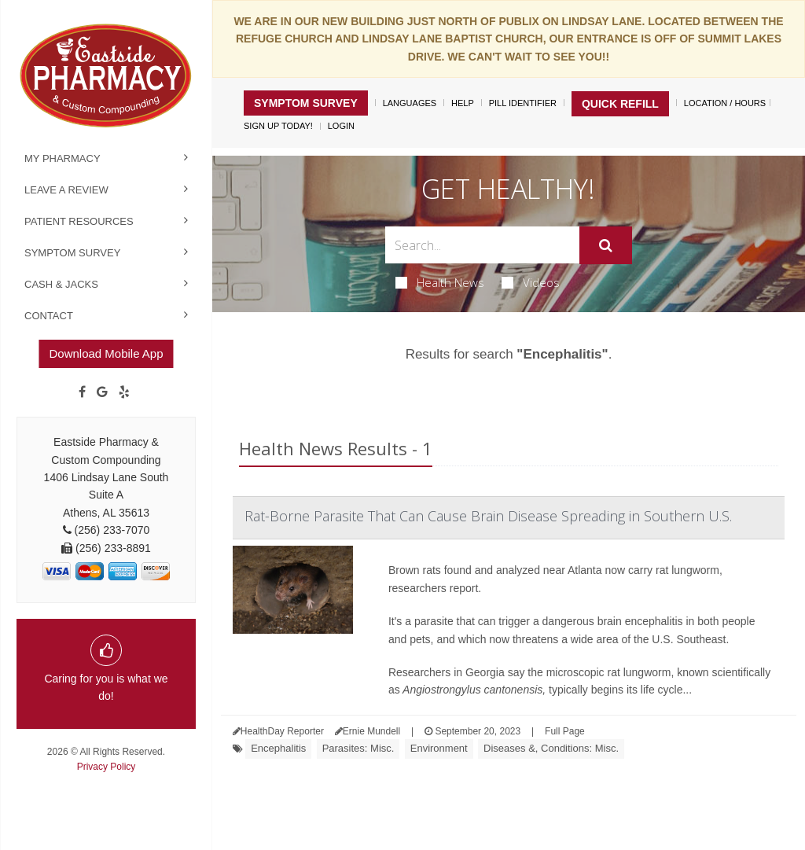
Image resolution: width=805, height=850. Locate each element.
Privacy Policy (106, 766)
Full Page (565, 731)
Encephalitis (278, 748)
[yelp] (124, 392)
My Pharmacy (62, 158)
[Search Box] (482, 244)
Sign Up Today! (278, 126)
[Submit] (605, 245)
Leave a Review (66, 190)
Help (462, 103)
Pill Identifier (523, 103)
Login (341, 126)
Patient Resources (79, 221)
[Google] (102, 392)
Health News (439, 282)
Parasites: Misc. (358, 748)
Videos (531, 282)
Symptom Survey (72, 253)
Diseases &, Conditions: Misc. (551, 748)
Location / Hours (725, 103)
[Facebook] (82, 392)
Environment (439, 748)
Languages (409, 103)
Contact (48, 316)
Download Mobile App (106, 353)
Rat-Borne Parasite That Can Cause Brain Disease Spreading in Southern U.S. (488, 515)
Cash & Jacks (61, 284)
